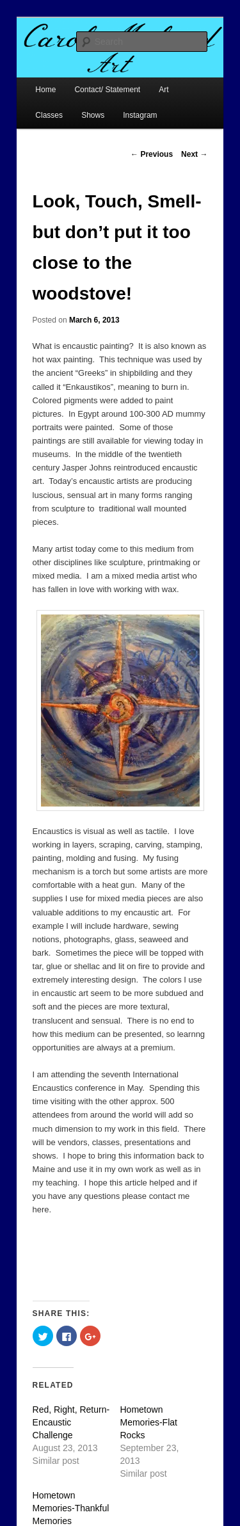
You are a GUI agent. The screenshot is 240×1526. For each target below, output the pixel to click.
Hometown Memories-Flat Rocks (148, 1422)
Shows (92, 115)
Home (45, 89)
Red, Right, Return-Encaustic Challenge (71, 1422)
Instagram (140, 115)
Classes (49, 115)
